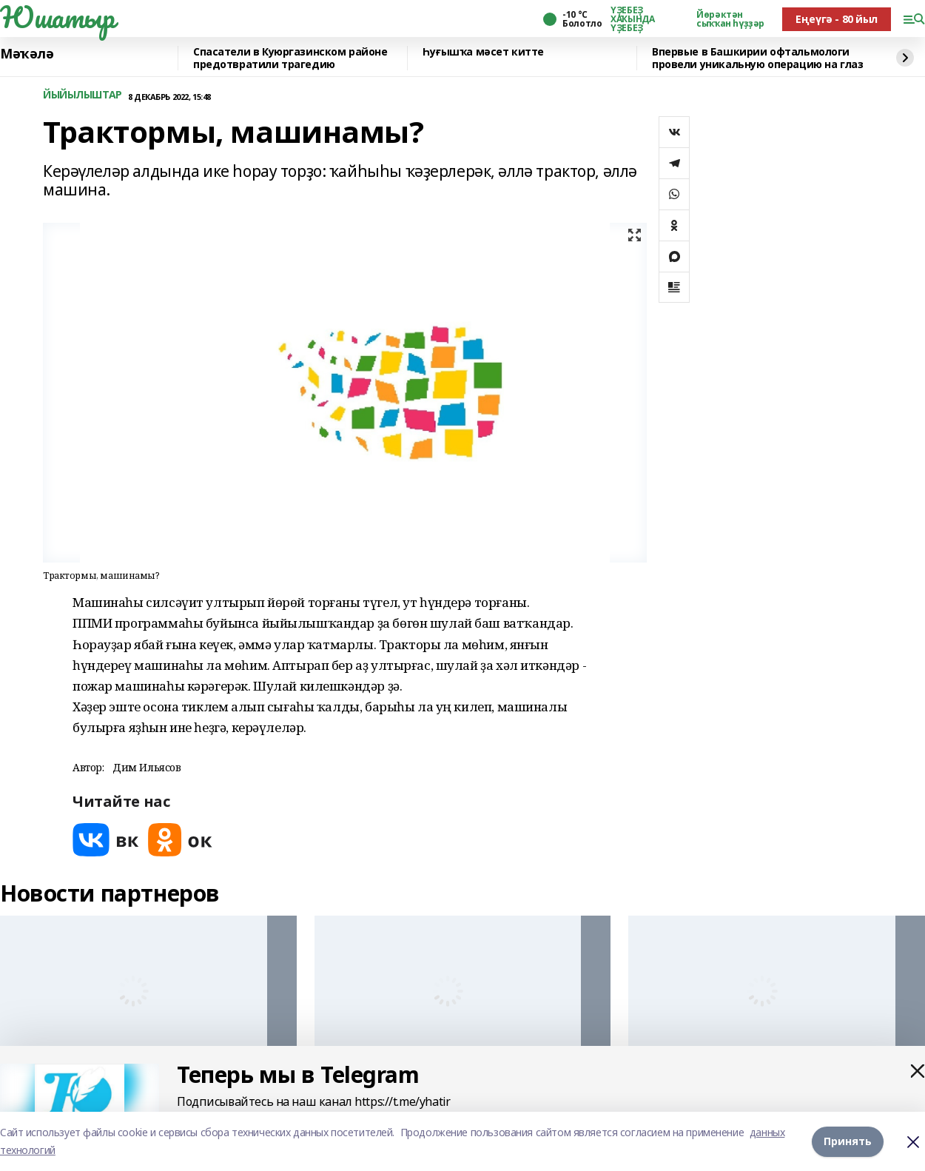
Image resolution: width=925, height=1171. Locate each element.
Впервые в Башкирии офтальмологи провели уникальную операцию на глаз (757, 58)
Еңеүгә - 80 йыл (837, 19)
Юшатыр (57, 17)
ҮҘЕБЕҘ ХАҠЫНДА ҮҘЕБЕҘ (632, 19)
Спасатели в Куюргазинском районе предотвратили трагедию (290, 58)
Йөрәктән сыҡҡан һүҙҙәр (730, 19)
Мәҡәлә (26, 54)
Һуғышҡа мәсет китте (483, 52)
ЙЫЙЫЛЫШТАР (82, 95)
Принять (848, 1141)
